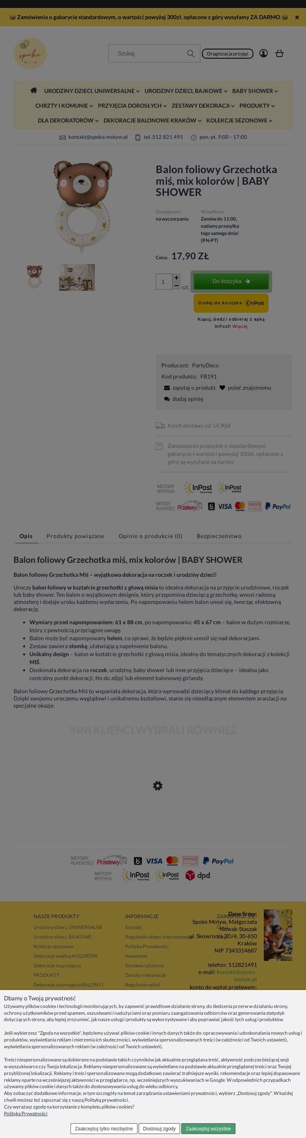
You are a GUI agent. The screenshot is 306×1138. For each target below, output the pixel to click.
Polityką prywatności (106, 1100)
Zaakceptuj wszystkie (208, 1129)
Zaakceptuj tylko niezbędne (104, 1129)
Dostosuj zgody (159, 1129)
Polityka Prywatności (25, 1113)
